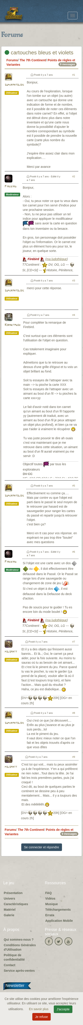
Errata (49, 915)
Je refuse (41, 1017)
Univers (9, 898)
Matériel (9, 909)
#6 (73, 551)
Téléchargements (58, 909)
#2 (73, 176)
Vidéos (50, 898)
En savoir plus (39, 1009)
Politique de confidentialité (14, 957)
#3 (73, 280)
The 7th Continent (32, 60)
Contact (9, 965)
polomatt (11, 651)
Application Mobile (59, 920)
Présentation (13, 893)
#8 (73, 713)
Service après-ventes (19, 970)
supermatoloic (14, 85)
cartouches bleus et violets (39, 52)
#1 (73, 74)
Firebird (10, 186)
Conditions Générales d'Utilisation (20, 947)
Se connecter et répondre (41, 847)
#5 (73, 485)
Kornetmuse (13, 325)
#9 (73, 757)
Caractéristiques (16, 904)
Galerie (9, 915)
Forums (12, 60)
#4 (73, 315)
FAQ (48, 893)
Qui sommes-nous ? (19, 939)
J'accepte (63, 1009)
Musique (51, 904)
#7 (73, 641)
